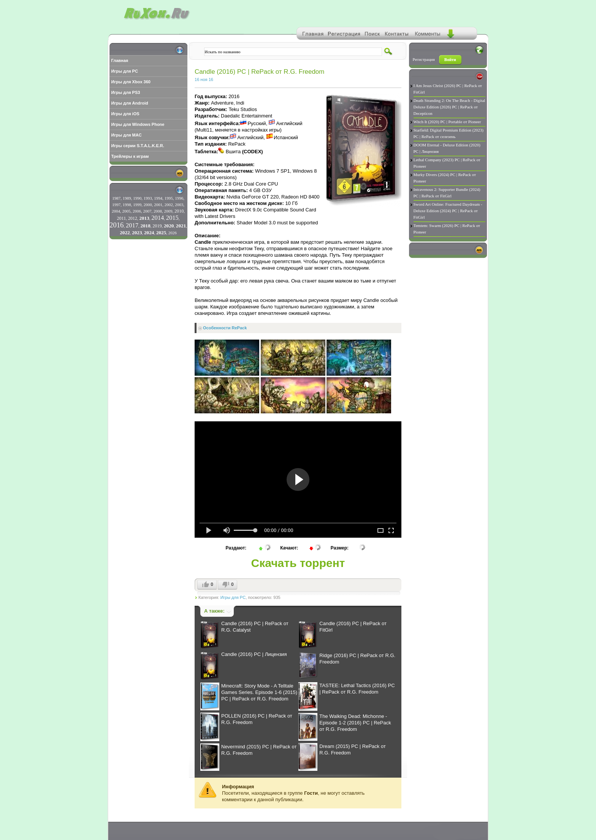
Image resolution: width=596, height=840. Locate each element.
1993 (148, 198)
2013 (144, 218)
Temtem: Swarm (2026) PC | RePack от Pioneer (447, 228)
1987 (116, 198)
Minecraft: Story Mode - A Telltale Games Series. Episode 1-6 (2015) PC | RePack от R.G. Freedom (259, 692)
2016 (116, 225)
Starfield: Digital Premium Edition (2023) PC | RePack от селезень (449, 133)
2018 (145, 226)
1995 (169, 198)
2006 (137, 211)
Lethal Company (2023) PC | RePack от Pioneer (447, 162)
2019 (157, 226)
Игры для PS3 (125, 92)
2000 (148, 204)
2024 (149, 232)
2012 (132, 218)
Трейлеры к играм (130, 156)
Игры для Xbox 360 (131, 81)
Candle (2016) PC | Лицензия (254, 654)
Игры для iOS (125, 113)
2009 (168, 211)
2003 (179, 204)
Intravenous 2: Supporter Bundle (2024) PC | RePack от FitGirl (447, 192)
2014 (157, 217)
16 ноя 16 (204, 79)
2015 (172, 217)
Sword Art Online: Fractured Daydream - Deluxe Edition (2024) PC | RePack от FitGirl (448, 210)
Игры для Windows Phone (138, 124)
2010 (179, 211)
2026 (172, 232)
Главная (119, 60)
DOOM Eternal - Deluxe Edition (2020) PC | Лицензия (447, 148)
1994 (158, 198)
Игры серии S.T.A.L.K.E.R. (137, 145)
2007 (147, 211)
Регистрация (424, 59)
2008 (158, 211)
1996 (179, 198)
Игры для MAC (126, 135)
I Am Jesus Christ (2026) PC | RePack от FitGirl (448, 88)
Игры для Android (129, 103)
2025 (161, 232)
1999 (137, 204)
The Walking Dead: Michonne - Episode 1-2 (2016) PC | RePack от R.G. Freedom (355, 722)
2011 (121, 218)
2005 (126, 211)
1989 (127, 198)
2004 (116, 211)
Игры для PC (124, 71)
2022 (125, 232)
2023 (137, 232)
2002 (169, 204)
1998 (127, 204)
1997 (116, 204)
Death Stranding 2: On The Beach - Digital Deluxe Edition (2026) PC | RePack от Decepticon (449, 107)
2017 (132, 225)
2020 (169, 226)
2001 (158, 204)
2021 (181, 226)
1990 (137, 198)
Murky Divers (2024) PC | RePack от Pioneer (445, 177)
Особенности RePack (225, 328)
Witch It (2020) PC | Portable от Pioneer (447, 121)
